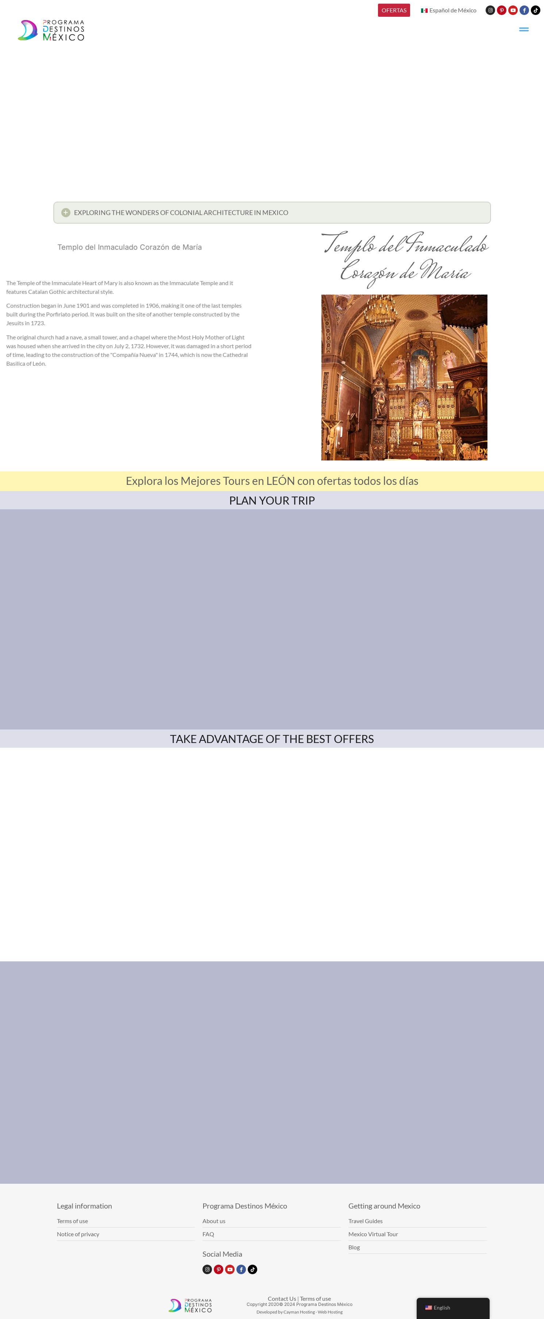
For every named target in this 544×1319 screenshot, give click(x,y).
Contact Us (282, 1298)
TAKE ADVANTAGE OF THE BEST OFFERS (272, 738)
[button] (272, 214)
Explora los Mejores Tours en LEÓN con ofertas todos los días (272, 480)
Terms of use (315, 1298)
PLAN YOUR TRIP (272, 500)
